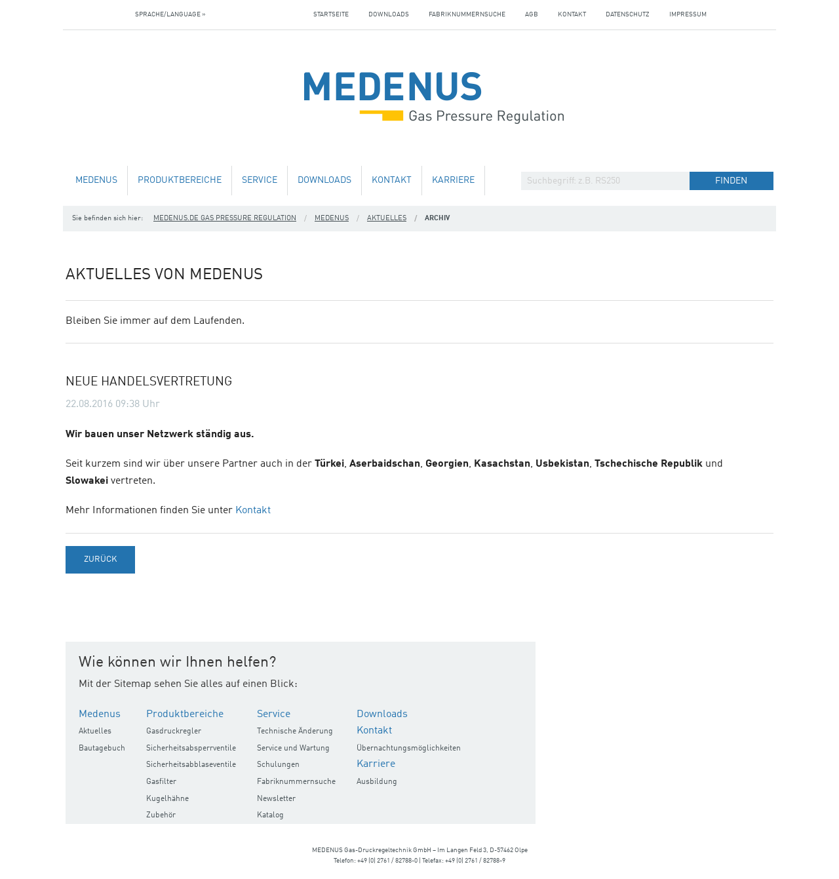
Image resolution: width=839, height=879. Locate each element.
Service (259, 180)
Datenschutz (628, 14)
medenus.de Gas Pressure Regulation (224, 218)
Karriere (453, 180)
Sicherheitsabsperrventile (191, 748)
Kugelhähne (167, 799)
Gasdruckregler (173, 731)
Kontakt (572, 14)
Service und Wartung (293, 748)
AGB (531, 14)
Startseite (331, 14)
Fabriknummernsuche (467, 14)
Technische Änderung (295, 731)
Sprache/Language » (170, 14)
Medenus (96, 180)
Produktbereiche (180, 180)
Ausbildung (377, 782)
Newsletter (276, 799)
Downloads (388, 14)
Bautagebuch (102, 748)
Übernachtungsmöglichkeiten (409, 748)
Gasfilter (161, 782)
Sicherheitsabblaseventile (191, 765)
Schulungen (278, 765)
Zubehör (161, 815)
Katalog (270, 815)
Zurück (100, 559)
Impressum (688, 14)
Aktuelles (386, 218)
